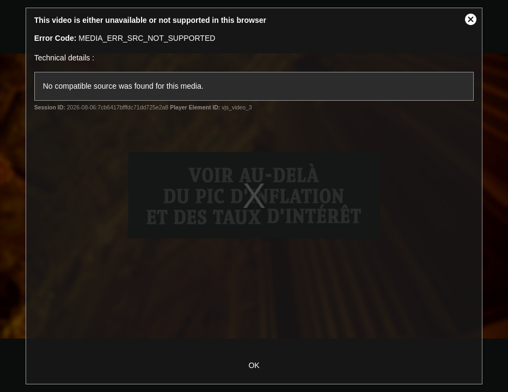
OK (253, 365)
